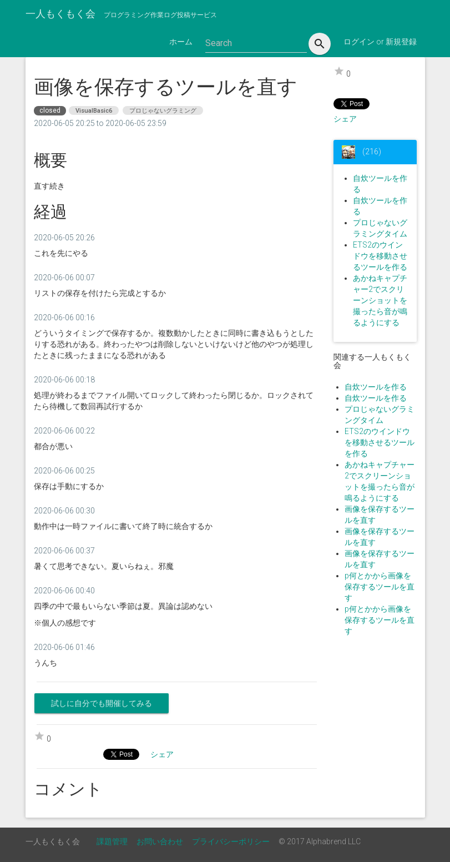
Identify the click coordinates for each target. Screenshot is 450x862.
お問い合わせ (159, 841)
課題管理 (112, 841)
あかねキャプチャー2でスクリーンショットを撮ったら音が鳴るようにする (380, 300)
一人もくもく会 (60, 13)
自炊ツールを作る (376, 386)
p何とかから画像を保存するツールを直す (379, 586)
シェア (345, 118)
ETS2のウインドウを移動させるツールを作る (380, 255)
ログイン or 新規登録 (380, 41)
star (339, 71)
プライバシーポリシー (231, 841)
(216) (371, 151)
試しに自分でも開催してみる (101, 703)
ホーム (181, 41)
